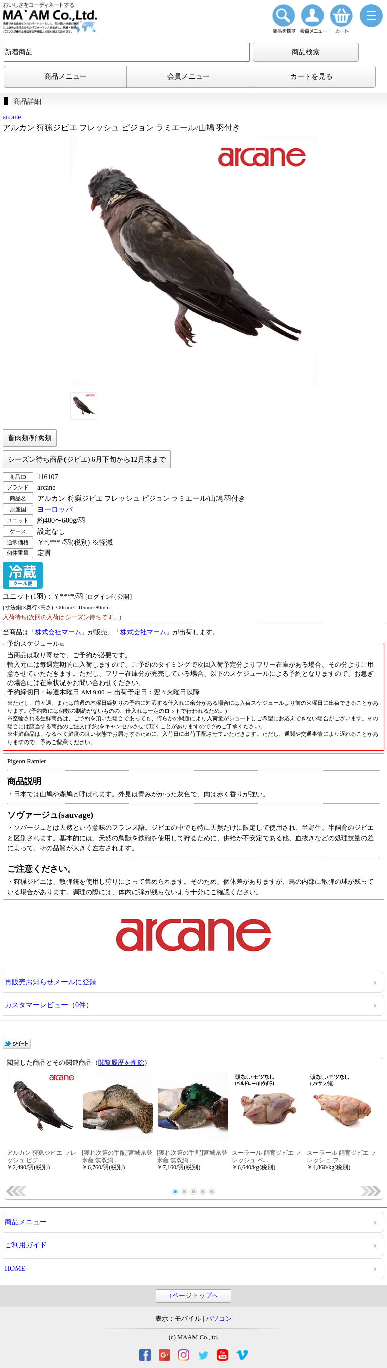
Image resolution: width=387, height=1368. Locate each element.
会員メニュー (188, 76)
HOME (15, 1268)
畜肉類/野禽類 (30, 438)
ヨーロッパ (55, 510)
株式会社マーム (58, 632)
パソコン (219, 1318)
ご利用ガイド (26, 1245)
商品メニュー (65, 76)
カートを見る (311, 76)
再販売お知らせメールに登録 (50, 982)
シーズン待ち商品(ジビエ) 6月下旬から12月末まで (87, 459)
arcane (12, 117)
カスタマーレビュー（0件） (49, 1005)
